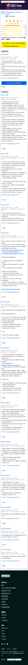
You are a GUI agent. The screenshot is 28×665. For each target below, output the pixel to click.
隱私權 (3, 649)
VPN (2, 631)
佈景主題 (14, 8)
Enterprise (4, 620)
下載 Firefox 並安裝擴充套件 (14, 83)
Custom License (11, 78)
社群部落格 (4, 599)
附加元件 (4, 582)
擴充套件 (8, 8)
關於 (2, 585)
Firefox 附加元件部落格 (8, 588)
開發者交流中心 (6, 593)
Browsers (4, 628)
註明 (6, 651)
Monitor (3, 636)
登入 (26, 1)
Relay (3, 633)
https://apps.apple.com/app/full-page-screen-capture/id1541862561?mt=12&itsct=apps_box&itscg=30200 (12, 251)
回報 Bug (4, 604)
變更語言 (3, 659)
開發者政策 (4, 596)
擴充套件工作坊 (6, 590)
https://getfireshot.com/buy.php (10, 289)
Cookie (8, 649)
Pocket (3, 639)
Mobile (3, 617)
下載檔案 (3, 86)
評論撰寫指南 (5, 607)
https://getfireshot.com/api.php (11, 365)
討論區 (3, 601)
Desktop (4, 615)
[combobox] (13, 2)
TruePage (11, 16)
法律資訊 (15, 649)
